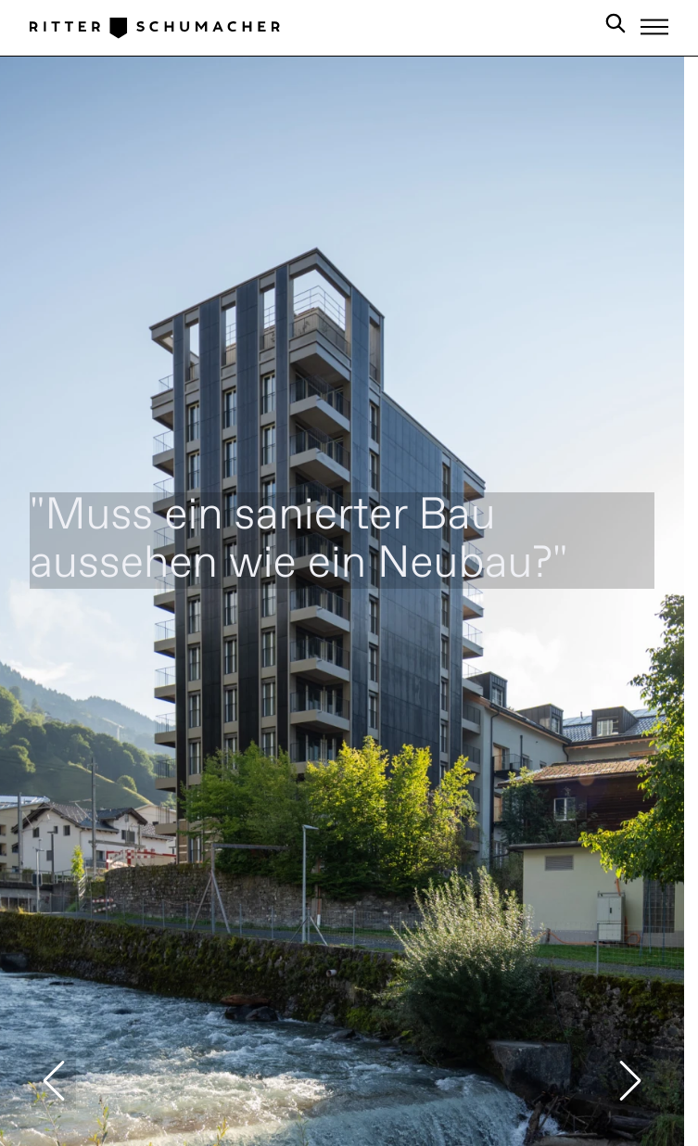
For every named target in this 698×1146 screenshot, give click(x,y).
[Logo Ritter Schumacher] (155, 27)
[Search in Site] (615, 27)
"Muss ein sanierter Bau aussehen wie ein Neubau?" (299, 540)
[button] (54, 1081)
